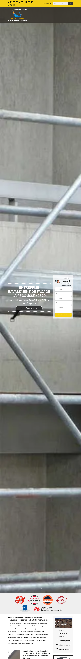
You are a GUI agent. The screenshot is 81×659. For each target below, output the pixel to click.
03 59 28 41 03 (15, 2)
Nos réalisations (29, 308)
